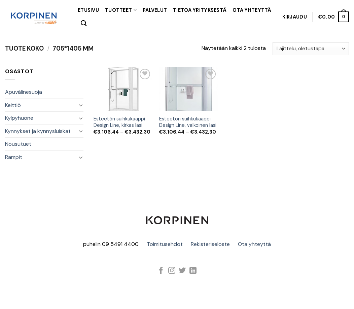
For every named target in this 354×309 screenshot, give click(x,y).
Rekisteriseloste (210, 244)
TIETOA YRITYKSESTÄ (199, 10)
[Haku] (83, 23)
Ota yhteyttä (254, 244)
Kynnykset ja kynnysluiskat (38, 131)
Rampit (13, 157)
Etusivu (88, 10)
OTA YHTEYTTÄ (252, 10)
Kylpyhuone (19, 117)
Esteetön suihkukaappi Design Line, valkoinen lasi (187, 122)
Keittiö (13, 105)
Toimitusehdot (165, 244)
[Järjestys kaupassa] (311, 48)
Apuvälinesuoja (23, 91)
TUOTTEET (121, 10)
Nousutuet (18, 143)
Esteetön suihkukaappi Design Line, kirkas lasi (119, 122)
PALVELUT (155, 10)
